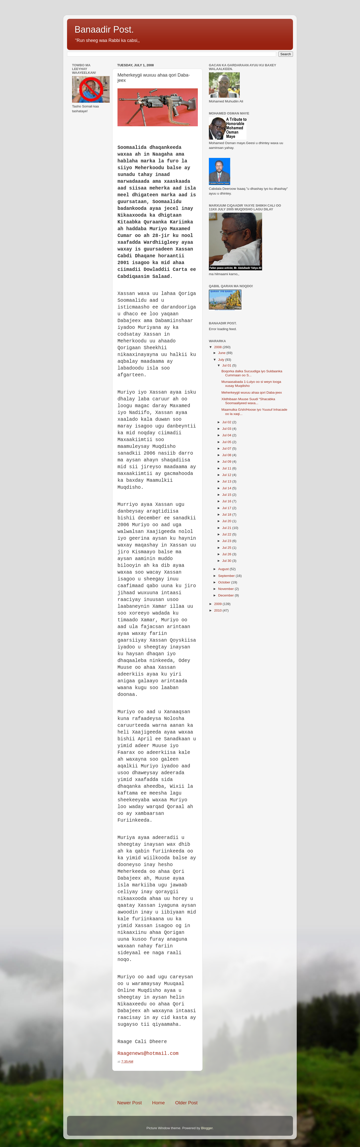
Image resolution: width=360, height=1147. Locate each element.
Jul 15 (227, 495)
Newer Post (129, 1102)
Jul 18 (227, 514)
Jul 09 (227, 461)
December (226, 595)
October (224, 582)
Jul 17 (227, 508)
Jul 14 (227, 488)
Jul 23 (227, 541)
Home (158, 1102)
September (227, 576)
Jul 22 (227, 534)
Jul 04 (227, 435)
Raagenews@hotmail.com (147, 1053)
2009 (218, 604)
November (226, 589)
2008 (218, 347)
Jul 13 (227, 481)
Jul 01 (227, 365)
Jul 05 (227, 442)
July (221, 359)
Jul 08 (227, 455)
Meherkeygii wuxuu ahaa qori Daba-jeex (251, 392)
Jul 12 (227, 475)
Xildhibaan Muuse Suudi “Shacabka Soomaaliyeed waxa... (248, 401)
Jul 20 (227, 521)
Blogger (207, 1128)
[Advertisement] (176, 1085)
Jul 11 (227, 468)
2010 (218, 610)
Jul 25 (227, 548)
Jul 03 (227, 429)
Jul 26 (227, 554)
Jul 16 (227, 501)
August (224, 569)
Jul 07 (227, 448)
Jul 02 (227, 422)
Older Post (186, 1102)
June (222, 353)
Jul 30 (227, 561)
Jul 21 (227, 528)
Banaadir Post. (104, 29)
